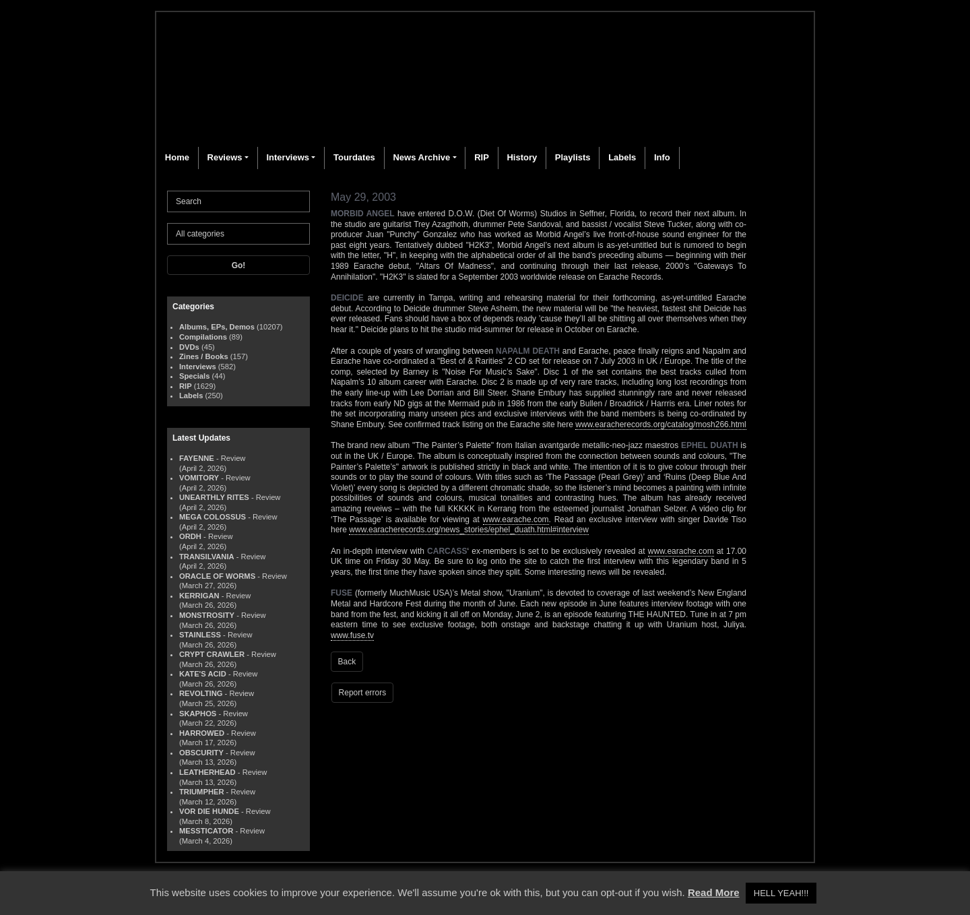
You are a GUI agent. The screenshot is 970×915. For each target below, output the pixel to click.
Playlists (573, 157)
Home (177, 157)
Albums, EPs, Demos (217, 327)
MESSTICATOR (206, 831)
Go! (239, 265)
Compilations (203, 337)
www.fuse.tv (352, 635)
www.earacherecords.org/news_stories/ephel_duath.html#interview (469, 529)
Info (662, 157)
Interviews (287, 157)
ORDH (190, 536)
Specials (194, 376)
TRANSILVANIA (206, 557)
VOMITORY (199, 478)
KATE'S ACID (202, 674)
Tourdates (354, 157)
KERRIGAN (199, 596)
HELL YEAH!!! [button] (781, 893)
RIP (481, 157)
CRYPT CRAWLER (212, 654)
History (522, 157)
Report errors (363, 692)
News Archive (421, 157)
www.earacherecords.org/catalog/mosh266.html (660, 424)
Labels (622, 157)
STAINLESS (200, 635)
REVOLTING (200, 693)
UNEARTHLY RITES (214, 497)
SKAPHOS (197, 713)
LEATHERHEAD (207, 772)
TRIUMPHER (201, 792)
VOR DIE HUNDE (209, 811)
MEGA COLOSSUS (212, 517)
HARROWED (201, 733)
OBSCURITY (201, 753)
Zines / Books (203, 356)
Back (347, 661)
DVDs (189, 347)
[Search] (238, 201)
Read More (714, 892)
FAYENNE (196, 458)
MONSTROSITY (206, 615)
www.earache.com (516, 519)
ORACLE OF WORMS (217, 576)
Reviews (225, 157)
